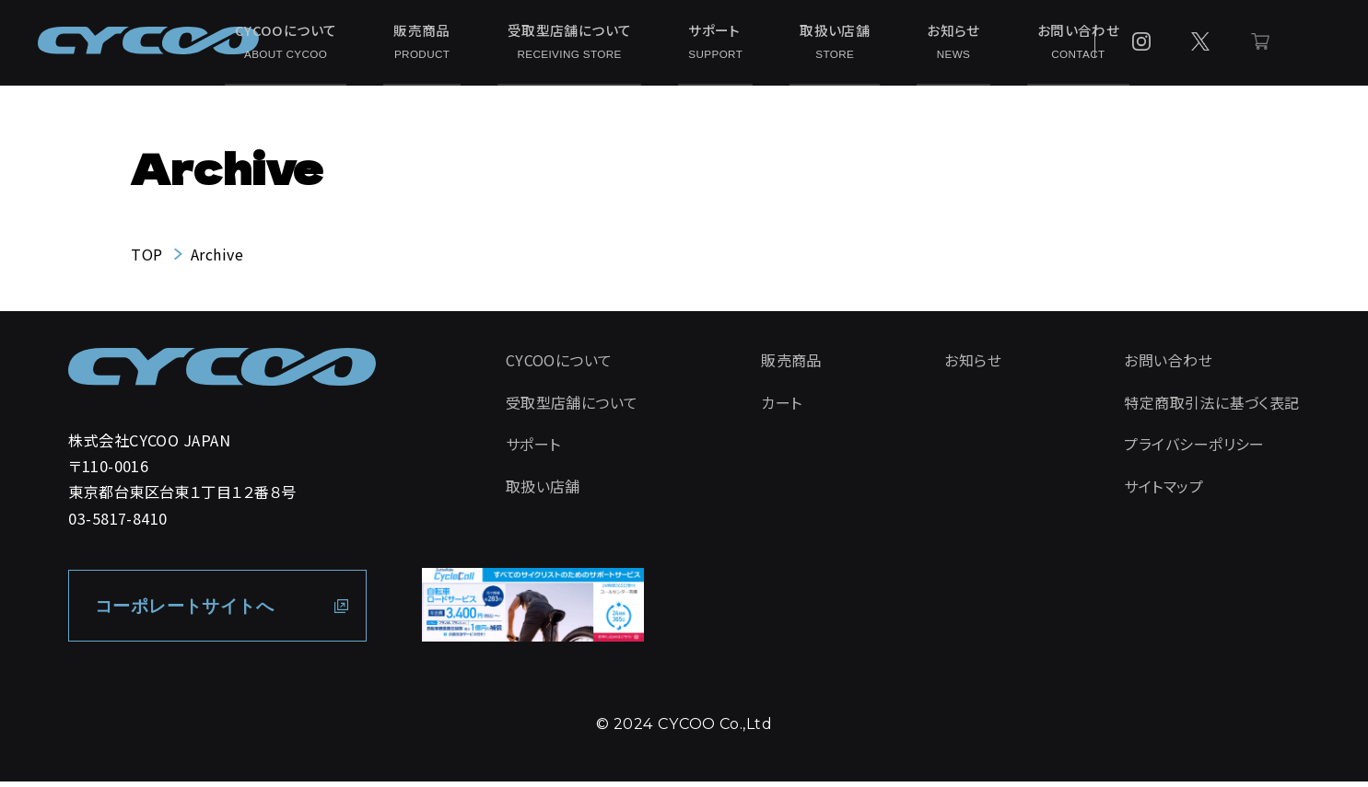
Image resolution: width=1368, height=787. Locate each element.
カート (781, 410)
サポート (701, 43)
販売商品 (457, 43)
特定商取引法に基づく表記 (1211, 410)
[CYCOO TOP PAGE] (222, 374)
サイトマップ (1163, 495)
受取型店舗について (579, 43)
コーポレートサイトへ (191, 611)
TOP (146, 260)
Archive (217, 260)
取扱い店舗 (798, 43)
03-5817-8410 (117, 524)
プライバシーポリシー (1194, 452)
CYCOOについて (346, 43)
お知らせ (892, 43)
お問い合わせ (991, 43)
